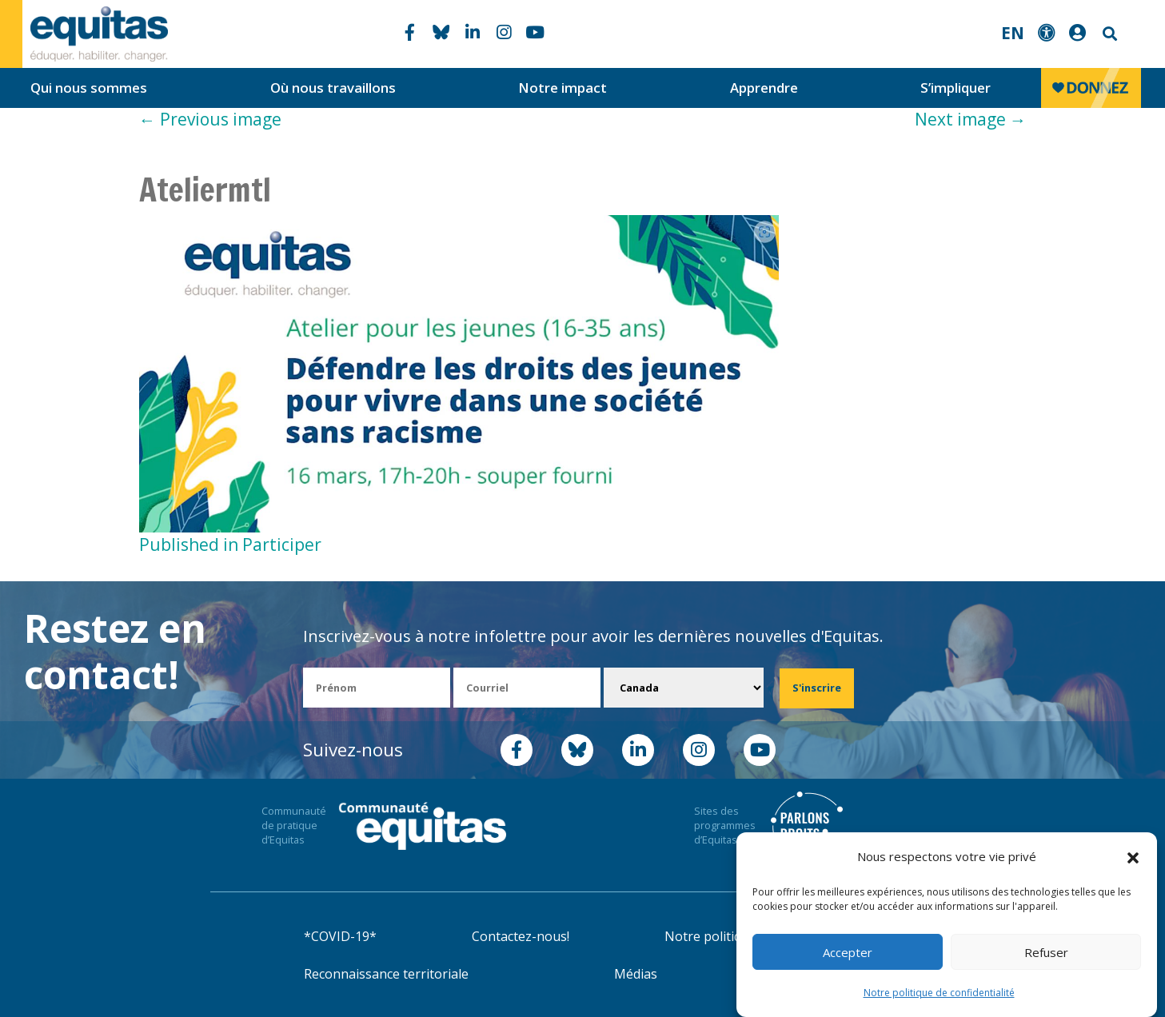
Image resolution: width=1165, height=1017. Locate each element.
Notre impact (562, 87)
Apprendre (764, 87)
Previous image (210, 119)
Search (1108, 34)
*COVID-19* (340, 936)
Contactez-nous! (520, 936)
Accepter (847, 952)
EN (1012, 33)
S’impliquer (955, 87)
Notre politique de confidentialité (939, 992)
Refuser (1046, 952)
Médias (635, 974)
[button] (1133, 857)
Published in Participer (230, 544)
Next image (971, 119)
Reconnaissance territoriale (386, 974)
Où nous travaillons (333, 87)
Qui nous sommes (88, 87)
